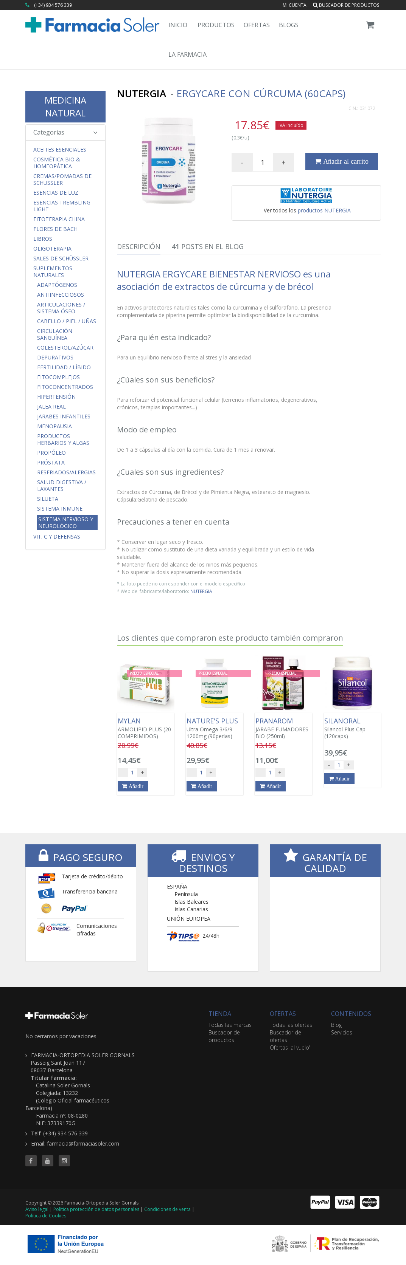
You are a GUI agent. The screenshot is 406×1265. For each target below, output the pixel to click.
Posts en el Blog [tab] (208, 246)
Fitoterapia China (59, 219)
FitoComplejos (58, 377)
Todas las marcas (230, 1024)
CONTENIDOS (351, 1014)
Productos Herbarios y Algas (63, 439)
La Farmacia (187, 54)
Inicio (177, 25)
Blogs (289, 25)
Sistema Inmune (59, 508)
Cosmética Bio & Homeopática (56, 163)
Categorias (65, 132)
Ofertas (257, 25)
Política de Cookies (45, 1215)
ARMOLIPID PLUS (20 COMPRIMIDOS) (146, 728)
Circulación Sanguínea (54, 334)
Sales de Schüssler (61, 258)
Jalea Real (51, 406)
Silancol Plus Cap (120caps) (352, 728)
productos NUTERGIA (324, 210)
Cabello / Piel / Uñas (66, 321)
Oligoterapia (52, 248)
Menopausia (54, 426)
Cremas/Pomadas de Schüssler (62, 179)
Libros (42, 238)
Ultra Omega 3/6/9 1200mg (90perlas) (215, 728)
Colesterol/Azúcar (65, 347)
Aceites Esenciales (59, 149)
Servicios (341, 1032)
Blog (336, 1024)
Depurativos (55, 357)
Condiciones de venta (167, 1209)
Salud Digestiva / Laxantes (61, 485)
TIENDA (219, 1014)
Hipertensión (56, 396)
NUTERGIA (201, 591)
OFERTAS (283, 1014)
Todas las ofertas (291, 1024)
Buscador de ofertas (285, 1036)
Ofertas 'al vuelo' (290, 1047)
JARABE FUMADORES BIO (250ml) (283, 728)
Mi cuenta (294, 5)
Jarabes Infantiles (63, 416)
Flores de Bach (55, 229)
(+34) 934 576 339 (53, 5)
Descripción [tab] (138, 246)
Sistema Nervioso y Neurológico (65, 523)
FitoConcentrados (65, 387)
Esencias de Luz (55, 192)
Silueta (47, 498)
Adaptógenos (57, 285)
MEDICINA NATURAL (65, 106)
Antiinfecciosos (60, 294)
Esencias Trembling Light (61, 206)
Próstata (51, 462)
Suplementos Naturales (52, 272)
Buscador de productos (346, 5)
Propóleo (51, 452)
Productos (216, 25)
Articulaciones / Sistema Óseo (61, 308)
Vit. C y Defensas (56, 536)
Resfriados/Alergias (66, 472)
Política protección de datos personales (96, 1209)
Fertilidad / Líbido (64, 367)
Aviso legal (36, 1209)
